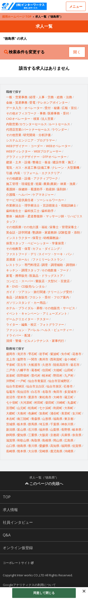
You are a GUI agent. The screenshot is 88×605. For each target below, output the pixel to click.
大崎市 (57, 397)
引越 (9, 173)
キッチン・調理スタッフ (23, 270)
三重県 (32, 435)
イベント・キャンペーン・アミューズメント (36, 313)
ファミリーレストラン (47, 259)
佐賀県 (76, 446)
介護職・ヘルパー (18, 194)
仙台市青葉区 (37, 381)
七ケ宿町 (12, 402)
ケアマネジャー (43, 194)
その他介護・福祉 (35, 227)
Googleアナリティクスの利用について (29, 585)
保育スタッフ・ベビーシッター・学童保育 (35, 243)
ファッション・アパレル (23, 330)
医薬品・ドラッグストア (46, 275)
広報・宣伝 (69, 108)
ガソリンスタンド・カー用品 (26, 303)
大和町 (68, 408)
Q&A (7, 535)
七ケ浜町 (45, 408)
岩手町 (43, 354)
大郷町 (10, 413)
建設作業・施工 (63, 162)
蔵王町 (68, 397)
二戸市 (10, 370)
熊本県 (21, 451)
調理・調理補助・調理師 (58, 265)
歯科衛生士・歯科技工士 (23, 211)
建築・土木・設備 (18, 162)
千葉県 (54, 424)
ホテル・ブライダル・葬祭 (24, 308)
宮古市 (21, 365)
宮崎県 (43, 451)
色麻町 (32, 413)
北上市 (10, 359)
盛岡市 (10, 354)
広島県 (68, 440)
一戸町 (21, 381)
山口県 (10, 446)
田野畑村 (23, 375)
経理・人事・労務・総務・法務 (50, 97)
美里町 (65, 413)
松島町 (32, 408)
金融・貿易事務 (16, 102)
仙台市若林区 (15, 386)
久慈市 (46, 365)
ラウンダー (59, 129)
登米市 (21, 397)
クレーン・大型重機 (65, 167)
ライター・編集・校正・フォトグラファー (35, 324)
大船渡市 (34, 365)
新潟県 (10, 429)
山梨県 (54, 429)
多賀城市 (70, 392)
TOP (7, 497)
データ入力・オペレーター (24, 108)
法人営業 (47, 119)
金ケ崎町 (70, 359)
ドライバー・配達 (18, 335)
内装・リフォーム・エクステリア (37, 173)
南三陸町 (23, 419)
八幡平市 (23, 370)
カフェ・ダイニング (46, 248)
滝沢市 (21, 354)
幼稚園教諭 (51, 238)
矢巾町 (65, 354)
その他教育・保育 (18, 248)
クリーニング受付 (60, 292)
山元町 (21, 408)
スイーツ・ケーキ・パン (55, 254)
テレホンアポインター (52, 102)
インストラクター (18, 238)
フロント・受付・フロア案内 (49, 297)
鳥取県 (35, 440)
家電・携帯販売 (16, 275)
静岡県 (10, 435)
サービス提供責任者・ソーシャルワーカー (35, 200)
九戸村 (68, 375)
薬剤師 (61, 189)
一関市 (32, 359)
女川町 (76, 413)
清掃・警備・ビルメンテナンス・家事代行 (35, 341)
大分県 (32, 451)
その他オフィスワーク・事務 (26, 113)
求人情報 (10, 509)
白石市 (35, 392)
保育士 (37, 238)
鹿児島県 (56, 451)
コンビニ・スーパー (20, 281)
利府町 (57, 408)
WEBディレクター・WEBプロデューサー (33, 151)
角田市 (57, 392)
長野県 (65, 429)
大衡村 (21, 413)
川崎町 (60, 402)
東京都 (68, 419)
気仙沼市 (23, 392)
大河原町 (26, 402)
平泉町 (10, 365)
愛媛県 (43, 446)
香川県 (32, 446)
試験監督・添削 (69, 232)
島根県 (46, 440)
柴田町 (49, 402)
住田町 (46, 370)
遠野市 (21, 359)
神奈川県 (67, 424)
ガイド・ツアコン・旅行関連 (26, 292)
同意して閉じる (44, 593)
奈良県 (76, 435)
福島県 (57, 419)
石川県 (32, 429)
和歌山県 (23, 440)
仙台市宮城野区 (59, 381)
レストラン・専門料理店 (23, 265)
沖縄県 (68, 451)
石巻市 (68, 386)
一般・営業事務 (16, 97)
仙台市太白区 (35, 386)
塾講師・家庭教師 (44, 232)
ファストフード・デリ (21, 254)
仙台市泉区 (54, 386)
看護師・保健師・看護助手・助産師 (30, 189)
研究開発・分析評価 (37, 135)
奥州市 (43, 359)
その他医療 (13, 227)
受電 (32, 102)
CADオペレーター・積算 (22, 119)
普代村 (35, 375)
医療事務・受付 (58, 113)
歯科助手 (48, 211)
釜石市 (75, 365)
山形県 (46, 419)
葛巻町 (35, 370)
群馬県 (32, 424)
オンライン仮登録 (18, 547)
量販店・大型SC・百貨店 (52, 281)
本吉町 (10, 419)
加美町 (43, 413)
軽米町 (46, 375)
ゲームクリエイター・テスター (27, 319)
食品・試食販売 (16, 297)
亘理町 (10, 408)
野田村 (57, 375)
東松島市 (45, 397)
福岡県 (65, 446)
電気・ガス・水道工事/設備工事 (28, 167)
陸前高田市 (61, 365)
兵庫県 (65, 435)
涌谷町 (54, 413)
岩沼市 (10, 397)
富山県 (21, 429)
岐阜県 (76, 429)
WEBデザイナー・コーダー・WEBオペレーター (38, 146)
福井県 (43, 429)
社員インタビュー (18, 522)
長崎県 (10, 451)
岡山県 (57, 440)
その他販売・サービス (60, 308)
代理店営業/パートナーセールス (28, 129)
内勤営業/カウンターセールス (26, 124)
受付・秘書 (52, 108)
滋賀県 (10, 440)
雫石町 (32, 354)
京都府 (54, 435)
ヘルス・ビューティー (57, 330)
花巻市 (76, 354)
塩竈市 (10, 392)
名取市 (46, 392)
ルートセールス (59, 124)
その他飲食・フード (55, 270)
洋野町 (10, 381)
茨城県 (10, 424)
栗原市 (32, 397)
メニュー (75, 6)
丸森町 (72, 402)
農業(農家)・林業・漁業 (59, 184)
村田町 (38, 402)
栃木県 (21, 424)
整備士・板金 (41, 162)
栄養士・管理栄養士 (63, 227)
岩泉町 (10, 375)
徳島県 (21, 446)
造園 (38, 184)
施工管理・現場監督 (20, 184)
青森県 (35, 419)
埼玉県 (43, 424)
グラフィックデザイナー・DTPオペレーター (36, 157)
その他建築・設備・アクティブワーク (32, 178)
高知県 (54, 446)
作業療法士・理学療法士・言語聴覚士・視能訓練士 (41, 205)
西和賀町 (56, 359)
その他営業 (13, 135)
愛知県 (21, 435)
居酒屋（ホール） (18, 259)
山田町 (68, 370)
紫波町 (54, 354)
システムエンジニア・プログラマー (30, 140)
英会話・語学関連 (18, 232)
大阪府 (43, 435)
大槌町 (57, 370)
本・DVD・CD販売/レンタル (25, 286)
